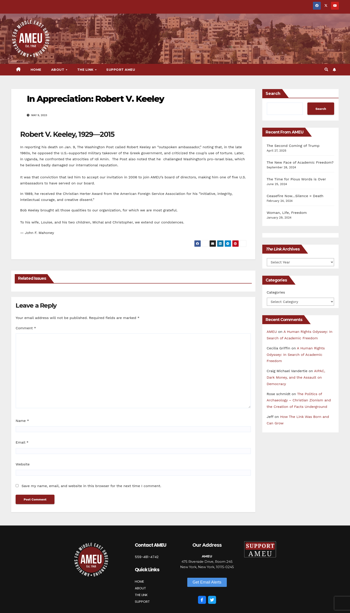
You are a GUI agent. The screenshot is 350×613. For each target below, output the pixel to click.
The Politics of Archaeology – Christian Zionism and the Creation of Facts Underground (299, 400)
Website (23, 464)
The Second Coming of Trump (293, 146)
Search (273, 93)
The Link (86, 70)
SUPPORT (142, 601)
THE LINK (141, 594)
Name (22, 421)
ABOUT (140, 588)
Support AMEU (120, 70)
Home (36, 70)
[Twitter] (212, 600)
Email (22, 442)
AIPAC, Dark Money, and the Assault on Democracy (296, 377)
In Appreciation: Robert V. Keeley (95, 99)
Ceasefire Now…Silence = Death (295, 196)
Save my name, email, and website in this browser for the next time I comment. (91, 486)
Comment (26, 328)
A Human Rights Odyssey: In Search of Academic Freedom (296, 354)
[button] (326, 69)
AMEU (272, 331)
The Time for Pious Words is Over (296, 179)
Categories (276, 292)
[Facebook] (202, 600)
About (58, 70)
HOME (139, 581)
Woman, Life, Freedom (287, 213)
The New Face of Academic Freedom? (300, 162)
